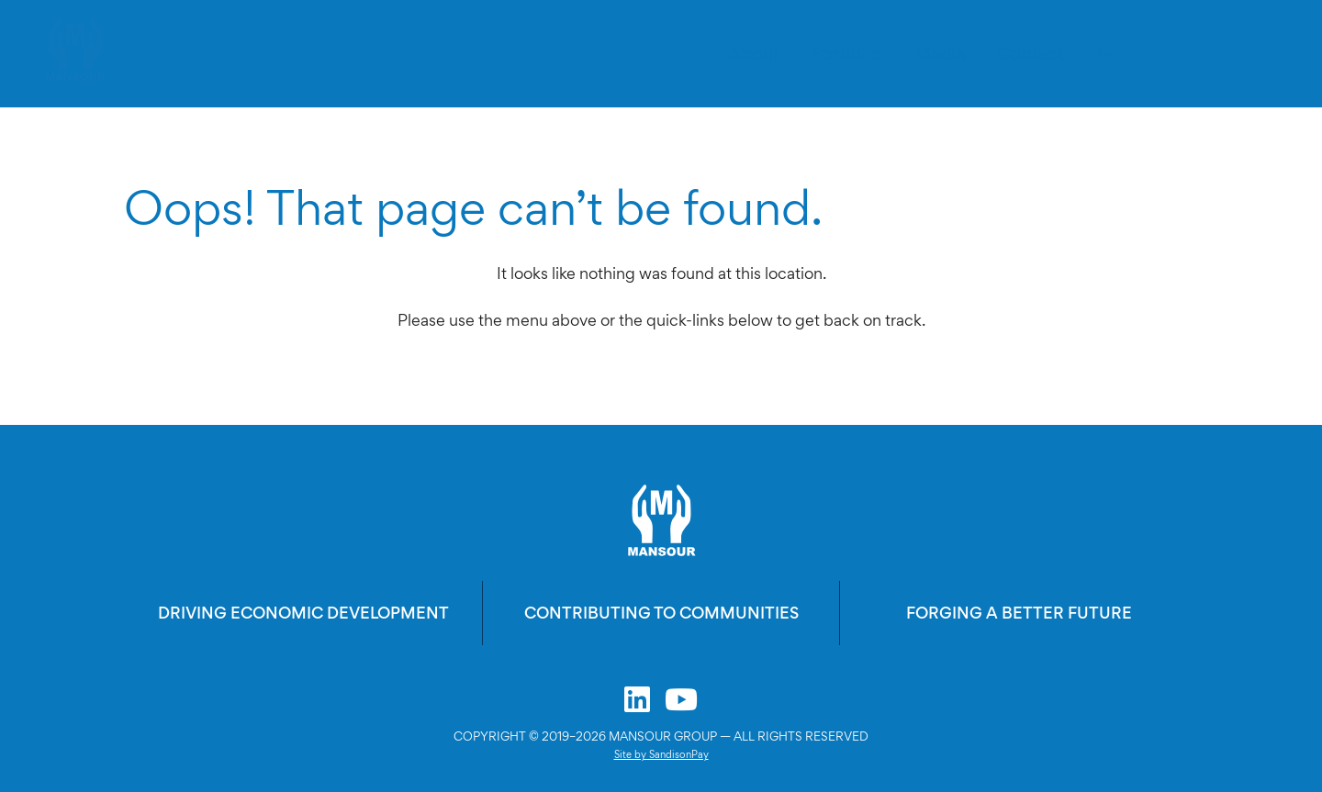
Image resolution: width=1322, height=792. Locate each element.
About (753, 53)
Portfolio (846, 53)
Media (939, 53)
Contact (1030, 53)
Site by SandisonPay (661, 754)
